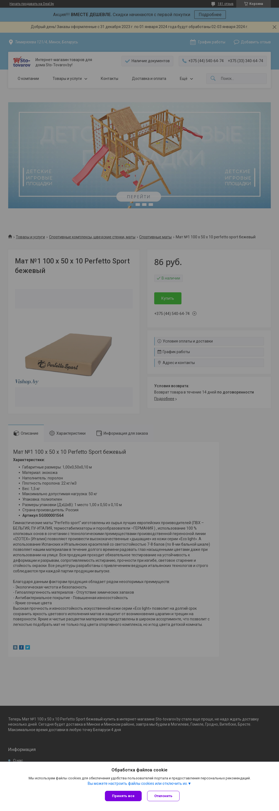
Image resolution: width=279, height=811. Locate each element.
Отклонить (163, 796)
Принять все (123, 796)
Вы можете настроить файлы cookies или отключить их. (138, 783)
